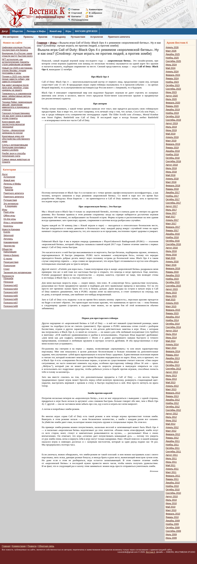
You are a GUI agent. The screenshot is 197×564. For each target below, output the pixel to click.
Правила (31, 546)
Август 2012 (172, 413)
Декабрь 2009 (173, 520)
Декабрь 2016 (173, 234)
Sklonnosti (8, 235)
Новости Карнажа (11, 229)
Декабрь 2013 (173, 358)
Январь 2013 (172, 396)
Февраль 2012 (173, 434)
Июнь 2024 (171, 64)
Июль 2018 (171, 168)
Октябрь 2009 (173, 527)
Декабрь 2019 (173, 109)
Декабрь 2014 (173, 317)
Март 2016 (171, 265)
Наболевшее (10, 252)
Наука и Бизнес (11, 255)
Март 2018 (171, 182)
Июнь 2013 (171, 379)
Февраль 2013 (173, 393)
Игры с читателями (13, 222)
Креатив (42, 37)
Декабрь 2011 (173, 441)
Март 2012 (171, 431)
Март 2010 (171, 510)
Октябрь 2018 (173, 158)
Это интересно (10, 37)
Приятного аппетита (119, 37)
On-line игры (9, 219)
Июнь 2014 (171, 337)
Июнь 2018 (171, 172)
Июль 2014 (171, 334)
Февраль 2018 (173, 185)
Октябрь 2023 (173, 85)
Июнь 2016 (171, 254)
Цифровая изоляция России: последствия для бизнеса (16, 48)
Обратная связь (46, 546)
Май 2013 (171, 382)
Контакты (76, 16)
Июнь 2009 (171, 538)
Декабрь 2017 (173, 192)
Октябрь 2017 (173, 199)
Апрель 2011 (172, 469)
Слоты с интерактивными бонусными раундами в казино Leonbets (15, 147)
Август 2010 (172, 496)
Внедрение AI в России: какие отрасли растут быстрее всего (17, 54)
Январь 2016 (172, 272)
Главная (75, 9)
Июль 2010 (171, 500)
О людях (7, 258)
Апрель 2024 (172, 71)
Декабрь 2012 (173, 400)
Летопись (8, 239)
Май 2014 (171, 341)
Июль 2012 (171, 417)
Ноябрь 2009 (172, 524)
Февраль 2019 (173, 144)
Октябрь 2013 (173, 365)
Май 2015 (171, 299)
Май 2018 (171, 175)
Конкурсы (8, 226)
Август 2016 (172, 248)
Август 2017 (172, 206)
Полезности (8, 276)
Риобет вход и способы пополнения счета (14, 154)
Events (6, 232)
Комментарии (96, 9)
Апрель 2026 (172, 47)
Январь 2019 (172, 147)
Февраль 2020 (173, 102)
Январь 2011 (172, 479)
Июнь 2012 (171, 420)
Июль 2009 (171, 534)
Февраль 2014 (173, 351)
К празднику (59, 37)
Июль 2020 (171, 99)
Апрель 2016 (172, 261)
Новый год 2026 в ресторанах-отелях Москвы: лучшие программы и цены (17, 70)
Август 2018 (172, 165)
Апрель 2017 (172, 220)
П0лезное (8, 282)
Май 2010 (171, 507)
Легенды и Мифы (36, 31)
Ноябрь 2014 (172, 320)
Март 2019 (171, 140)
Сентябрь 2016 (173, 244)
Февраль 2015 (173, 310)
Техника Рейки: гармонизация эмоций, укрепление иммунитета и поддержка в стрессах (17, 106)
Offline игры (9, 215)
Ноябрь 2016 (172, 237)
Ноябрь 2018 (172, 154)
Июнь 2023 (171, 92)
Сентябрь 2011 (173, 451)
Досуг (5, 31)
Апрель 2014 (172, 344)
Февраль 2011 (173, 476)
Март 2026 (171, 51)
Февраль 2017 (173, 227)
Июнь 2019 (171, 130)
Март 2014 (171, 348)
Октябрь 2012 (173, 406)
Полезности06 (10, 299)
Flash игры (8, 212)
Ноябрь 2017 (172, 196)
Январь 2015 (172, 313)
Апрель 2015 (172, 303)
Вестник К (150, 552)
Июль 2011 (171, 458)
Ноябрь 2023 (172, 82)
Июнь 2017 (171, 213)
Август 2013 (172, 372)
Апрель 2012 (172, 427)
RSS (91, 16)
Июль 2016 (171, 251)
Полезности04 (10, 292)
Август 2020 (172, 96)
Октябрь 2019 (173, 116)
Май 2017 (171, 216)
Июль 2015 (171, 292)
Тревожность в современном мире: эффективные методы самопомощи (16, 96)
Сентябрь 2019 (173, 120)
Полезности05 (10, 296)
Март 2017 (171, 223)
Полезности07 (10, 302)
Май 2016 (171, 258)
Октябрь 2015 (173, 282)
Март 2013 (171, 389)
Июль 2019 (171, 127)
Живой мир (56, 31)
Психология (9, 265)
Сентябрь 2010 (173, 493)
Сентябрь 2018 (173, 161)
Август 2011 (172, 455)
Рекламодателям (78, 20)
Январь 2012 (172, 438)
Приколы (28, 37)
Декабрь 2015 (173, 275)
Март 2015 (171, 306)
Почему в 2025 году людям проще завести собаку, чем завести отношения (15, 79)
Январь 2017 (172, 230)
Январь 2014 (172, 355)
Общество (17, 31)
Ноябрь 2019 (172, 113)
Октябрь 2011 (173, 448)
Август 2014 (172, 330)
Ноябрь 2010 (172, 486)
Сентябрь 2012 (173, 410)
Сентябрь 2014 (173, 327)
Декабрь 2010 (173, 482)
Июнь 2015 (171, 296)
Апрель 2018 (172, 178)
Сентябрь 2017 (173, 203)
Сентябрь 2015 (173, 286)
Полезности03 (10, 289)
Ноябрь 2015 (172, 279)
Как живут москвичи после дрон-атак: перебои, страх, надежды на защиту (15, 87)
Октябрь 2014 (173, 324)
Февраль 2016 (173, 268)
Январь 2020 (172, 106)
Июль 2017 (171, 210)
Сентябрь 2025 (173, 61)
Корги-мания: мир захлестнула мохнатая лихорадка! (13, 124)
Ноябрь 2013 (172, 362)
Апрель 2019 (172, 137)
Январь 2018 (172, 189)
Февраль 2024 (173, 75)
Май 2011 (171, 465)
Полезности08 (10, 306)
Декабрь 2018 (173, 151)
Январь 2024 (172, 78)
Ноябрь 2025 (172, 58)
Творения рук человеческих (17, 272)
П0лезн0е (8, 278)
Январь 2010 (172, 517)
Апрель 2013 (172, 386)
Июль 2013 (171, 375)
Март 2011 (171, 472)
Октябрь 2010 (173, 489)
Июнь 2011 (171, 462)
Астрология (96, 37)
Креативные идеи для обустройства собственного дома (16, 139)
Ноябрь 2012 (172, 403)
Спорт (6, 269)
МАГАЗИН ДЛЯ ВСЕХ (86, 31)
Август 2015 (172, 289)
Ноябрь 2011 (172, 444)
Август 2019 (172, 123)
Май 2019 (171, 134)
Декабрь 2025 (173, 54)
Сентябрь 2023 (173, 89)
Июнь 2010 (171, 503)
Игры (68, 31)
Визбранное (95, 13)
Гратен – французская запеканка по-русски (13, 131)
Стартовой (76, 13)
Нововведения (10, 242)
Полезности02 (10, 285)
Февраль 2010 (173, 514)
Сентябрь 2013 (173, 368)
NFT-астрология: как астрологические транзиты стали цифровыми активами (16, 62)
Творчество (9, 246)
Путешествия (78, 37)
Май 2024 (171, 68)
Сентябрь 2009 (173, 531)
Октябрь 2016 (173, 241)
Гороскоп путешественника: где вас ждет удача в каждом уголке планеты (16, 116)
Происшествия (10, 262)
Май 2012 (171, 424)
